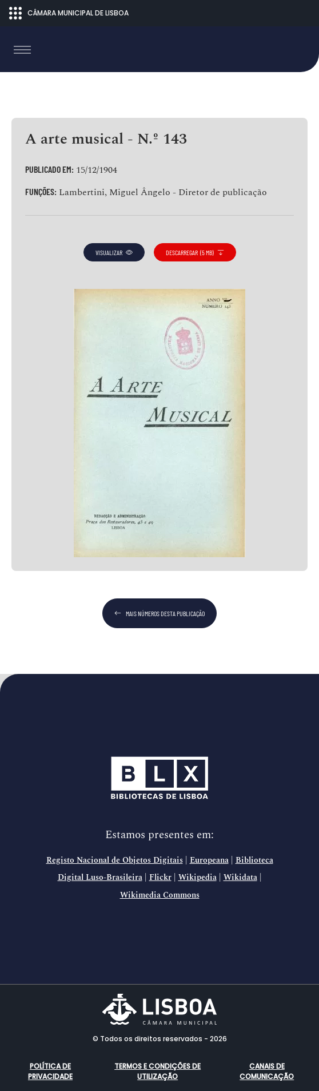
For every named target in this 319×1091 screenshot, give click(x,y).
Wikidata (240, 877)
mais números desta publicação (159, 613)
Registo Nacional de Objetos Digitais (114, 860)
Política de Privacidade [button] (50, 1071)
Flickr (160, 877)
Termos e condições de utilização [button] (157, 1071)
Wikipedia (197, 877)
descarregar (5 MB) (195, 252)
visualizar (114, 252)
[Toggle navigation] (22, 49)
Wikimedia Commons (160, 895)
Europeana (209, 860)
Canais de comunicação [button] (267, 1071)
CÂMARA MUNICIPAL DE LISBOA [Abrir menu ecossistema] (69, 13)
